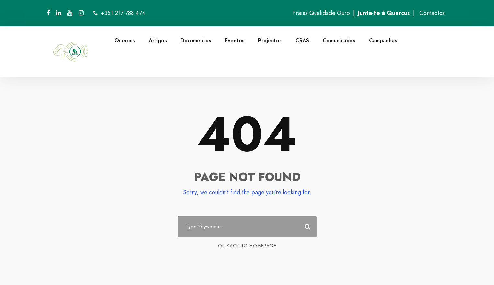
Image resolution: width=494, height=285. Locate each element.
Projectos (270, 40)
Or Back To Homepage (247, 246)
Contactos (432, 13)
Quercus (124, 40)
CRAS (302, 40)
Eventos (235, 40)
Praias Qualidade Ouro (321, 13)
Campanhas (383, 40)
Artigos (158, 40)
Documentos (195, 40)
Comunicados (339, 40)
